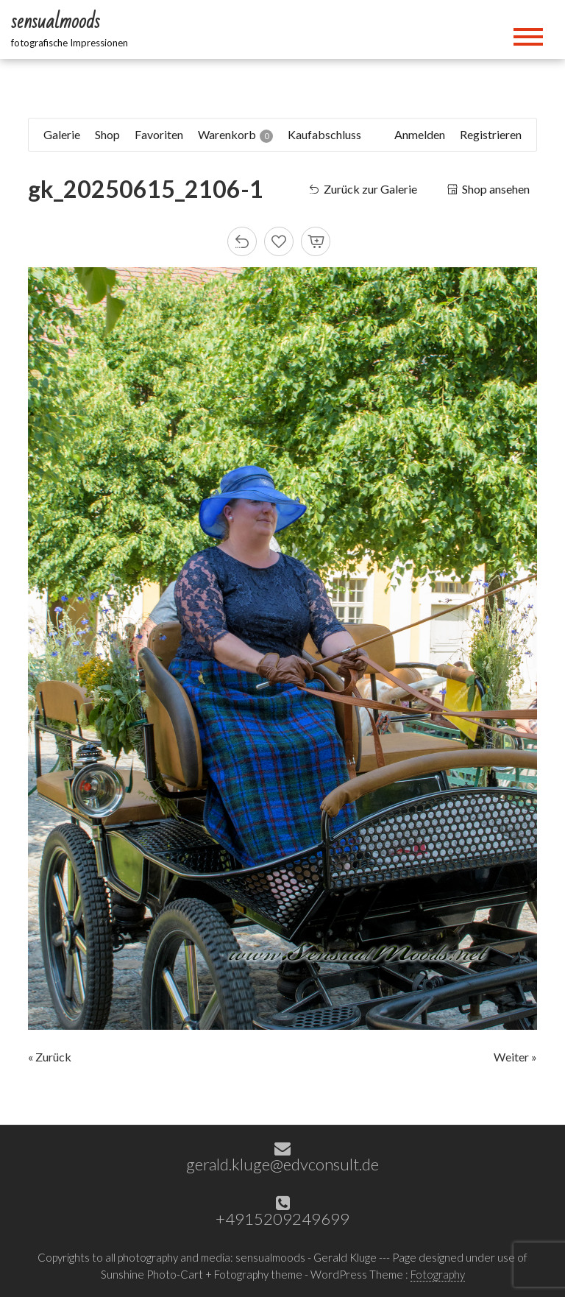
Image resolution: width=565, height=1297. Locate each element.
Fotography (438, 1274)
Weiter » (515, 1057)
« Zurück (49, 1057)
